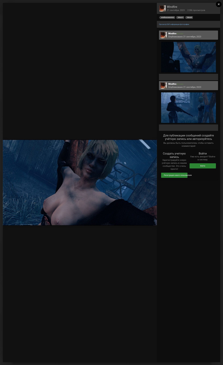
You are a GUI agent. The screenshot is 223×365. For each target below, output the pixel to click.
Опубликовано (184, 36)
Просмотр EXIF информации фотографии (174, 24)
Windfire (172, 7)
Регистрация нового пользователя (175, 175)
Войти (202, 166)
